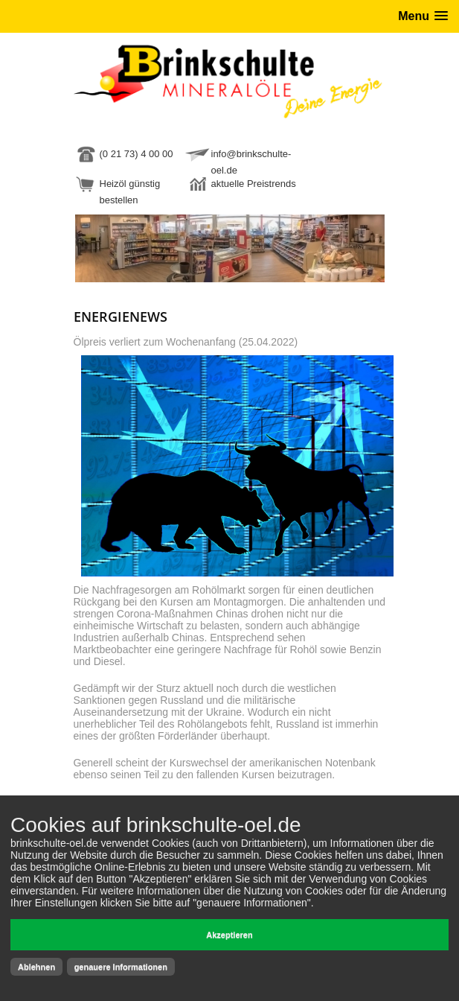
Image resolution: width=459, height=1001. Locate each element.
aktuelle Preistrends (253, 183)
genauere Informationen (120, 966)
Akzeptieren (229, 934)
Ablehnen (36, 966)
